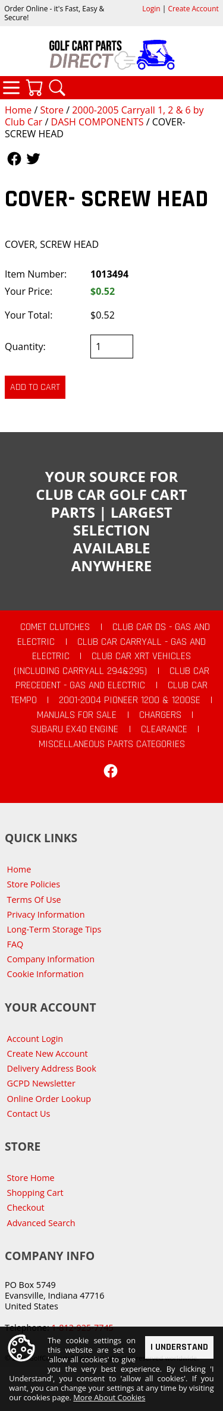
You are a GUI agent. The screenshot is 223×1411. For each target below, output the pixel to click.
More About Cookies (109, 1398)
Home (18, 109)
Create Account (193, 9)
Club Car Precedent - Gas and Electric (112, 678)
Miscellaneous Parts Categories (112, 744)
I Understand (179, 1347)
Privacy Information (46, 914)
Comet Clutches (55, 627)
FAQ (15, 944)
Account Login (35, 1038)
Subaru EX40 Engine (74, 729)
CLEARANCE (164, 729)
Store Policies (33, 884)
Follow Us (14, 158)
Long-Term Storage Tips (54, 929)
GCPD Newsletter (41, 1083)
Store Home (31, 1177)
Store (52, 109)
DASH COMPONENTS (97, 121)
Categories (11, 87)
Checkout (26, 1207)
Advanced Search (41, 1223)
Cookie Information (45, 973)
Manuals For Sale (77, 715)
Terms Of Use (34, 899)
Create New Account (47, 1053)
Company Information (51, 959)
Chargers (160, 715)
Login (151, 9)
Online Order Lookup (49, 1098)
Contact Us (29, 1113)
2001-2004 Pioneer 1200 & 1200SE (129, 700)
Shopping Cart (35, 1192)
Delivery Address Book (51, 1068)
